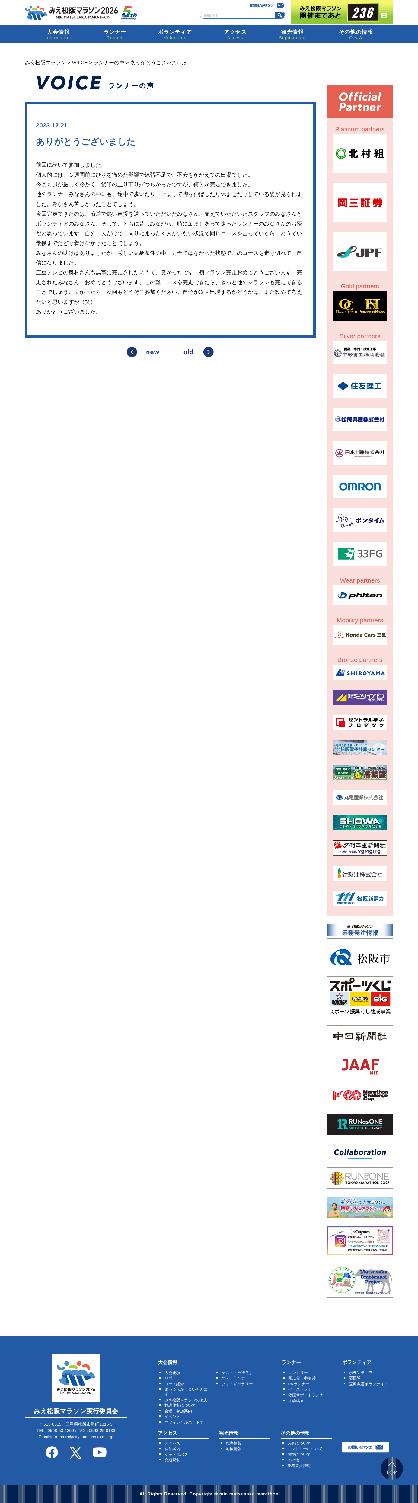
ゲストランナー (235, 1378)
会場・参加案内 (178, 1411)
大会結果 (296, 1401)
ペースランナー (302, 1389)
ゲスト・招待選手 (237, 1372)
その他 (293, 1460)
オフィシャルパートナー (186, 1422)
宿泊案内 (172, 1449)
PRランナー (298, 1384)
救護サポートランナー (307, 1395)
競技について (299, 1454)
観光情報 (233, 1443)
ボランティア (360, 1372)
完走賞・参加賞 (302, 1378)
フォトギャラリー (237, 1384)
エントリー (298, 1372)
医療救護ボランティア (368, 1384)
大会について (299, 1443)
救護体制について (180, 1405)
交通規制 (172, 1460)
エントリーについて (305, 1449)
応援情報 (233, 1449)
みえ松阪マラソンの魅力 (186, 1400)
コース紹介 (174, 1384)
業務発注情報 (299, 1465)
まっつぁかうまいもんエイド (186, 1391)
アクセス (172, 1443)
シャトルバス (176, 1454)
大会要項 (172, 1372)
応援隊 (355, 1378)
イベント (172, 1416)
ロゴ (168, 1378)
